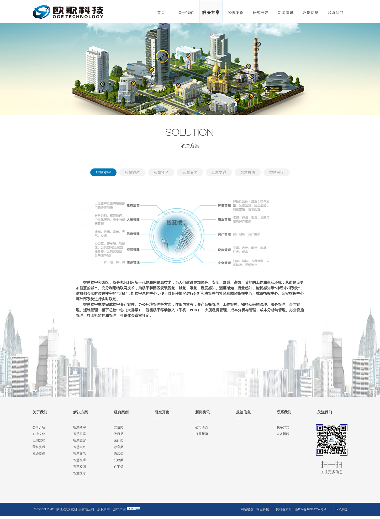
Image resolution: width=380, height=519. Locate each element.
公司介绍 (39, 427)
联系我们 (336, 12)
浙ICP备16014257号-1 (310, 509)
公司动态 (201, 427)
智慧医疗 (276, 172)
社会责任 (39, 453)
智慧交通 (219, 172)
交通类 (118, 427)
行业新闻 (201, 434)
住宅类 (118, 466)
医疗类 (118, 440)
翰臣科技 (262, 509)
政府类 (118, 434)
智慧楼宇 (103, 172)
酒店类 (118, 453)
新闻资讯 (286, 12)
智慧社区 (161, 172)
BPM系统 (340, 509)
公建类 (118, 460)
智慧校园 (247, 172)
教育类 (118, 447)
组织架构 (39, 440)
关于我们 (186, 12)
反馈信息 (311, 12)
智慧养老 (190, 172)
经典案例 (236, 12)
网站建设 (247, 509)
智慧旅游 (132, 172)
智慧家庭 (79, 434)
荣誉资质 (39, 447)
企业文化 (39, 434)
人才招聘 (283, 434)
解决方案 (211, 12)
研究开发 (261, 12)
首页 (161, 12)
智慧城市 (79, 447)
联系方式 (283, 427)
